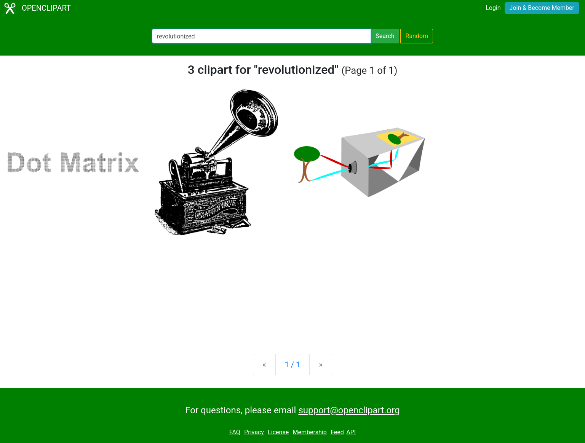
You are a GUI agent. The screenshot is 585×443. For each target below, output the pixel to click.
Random (416, 36)
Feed (337, 432)
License (278, 432)
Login (493, 7)
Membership (309, 432)
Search (385, 36)
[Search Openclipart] (261, 36)
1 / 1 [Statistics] (292, 364)
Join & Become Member (542, 7)
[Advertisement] (292, 288)
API (351, 432)
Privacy (254, 432)
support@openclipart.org (349, 410)
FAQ (234, 432)
